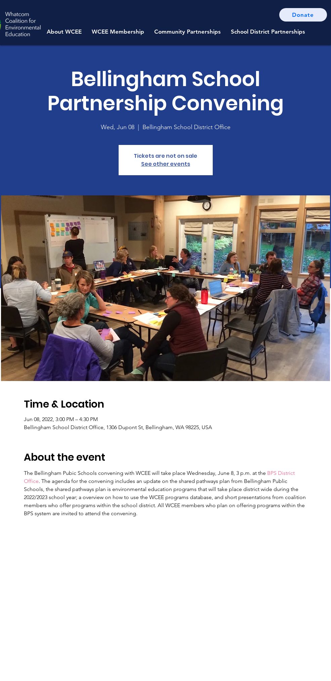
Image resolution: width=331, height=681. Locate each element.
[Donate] (303, 15)
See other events (165, 164)
